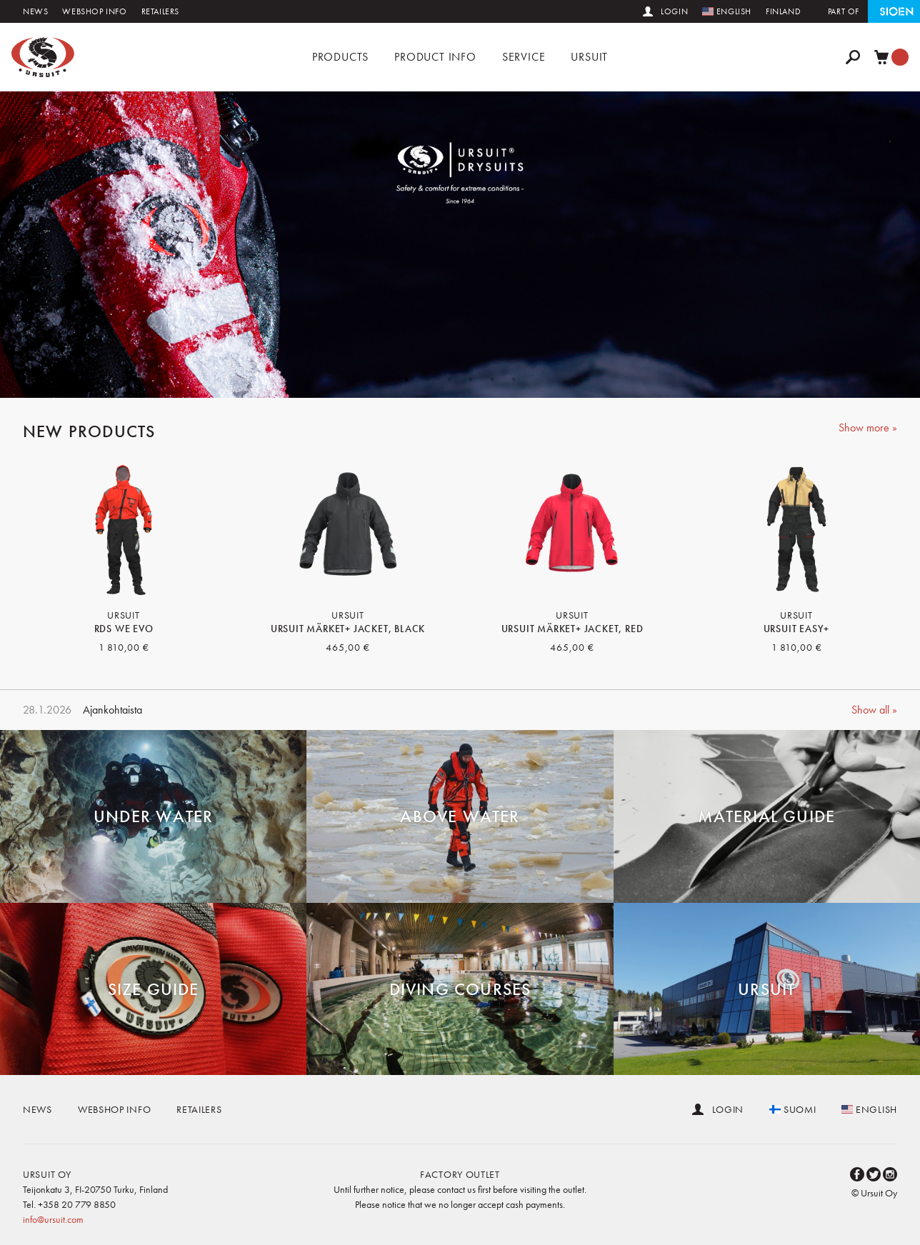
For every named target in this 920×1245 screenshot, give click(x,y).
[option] (460, 244)
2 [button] (428, 379)
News (35, 11)
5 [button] (492, 379)
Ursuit (589, 56)
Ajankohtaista (112, 709)
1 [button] (406, 379)
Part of (843, 11)
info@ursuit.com (53, 1219)
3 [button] (449, 379)
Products (340, 56)
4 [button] (471, 379)
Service (524, 56)
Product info (435, 56)
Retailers (160, 11)
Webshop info (94, 11)
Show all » (874, 709)
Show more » (868, 428)
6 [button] (513, 379)
